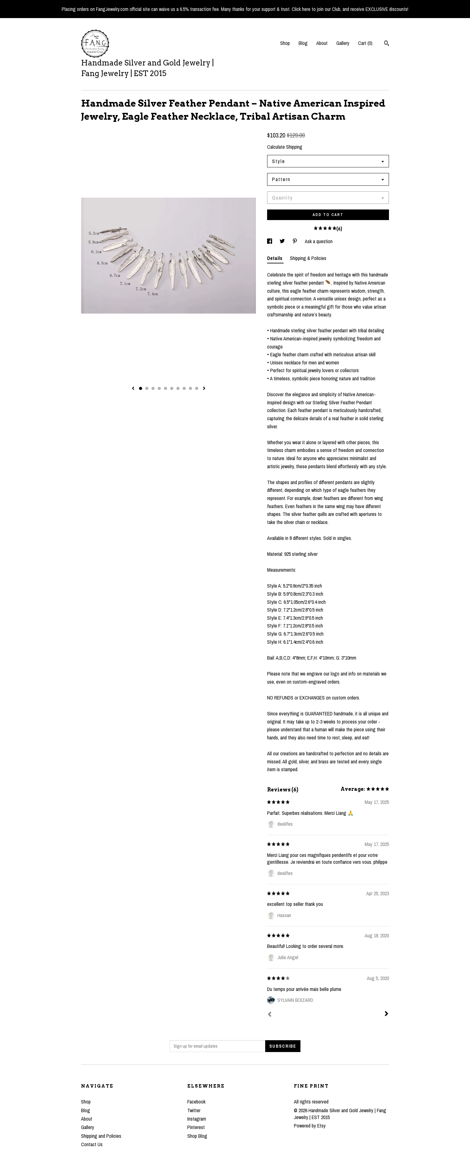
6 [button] (171, 388)
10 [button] (196, 388)
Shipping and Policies (101, 1135)
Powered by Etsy (310, 1125)
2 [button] (146, 388)
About (322, 43)
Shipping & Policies (308, 258)
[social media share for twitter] (283, 241)
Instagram (196, 1118)
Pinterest (196, 1127)
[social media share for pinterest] (295, 241)
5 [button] (165, 388)
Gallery (342, 43)
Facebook (196, 1101)
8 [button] (184, 388)
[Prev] (269, 1015)
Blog (303, 43)
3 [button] (153, 388)
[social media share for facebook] (270, 241)
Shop (285, 43)
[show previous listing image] (133, 389)
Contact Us (92, 1144)
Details (275, 258)
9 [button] (190, 388)
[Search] (386, 44)
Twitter (193, 1110)
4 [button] (159, 388)
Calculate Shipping (284, 146)
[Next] (386, 1014)
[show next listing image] (204, 389)
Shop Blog (197, 1135)
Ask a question (319, 241)
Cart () (365, 43)
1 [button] (140, 388)
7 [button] (178, 388)
